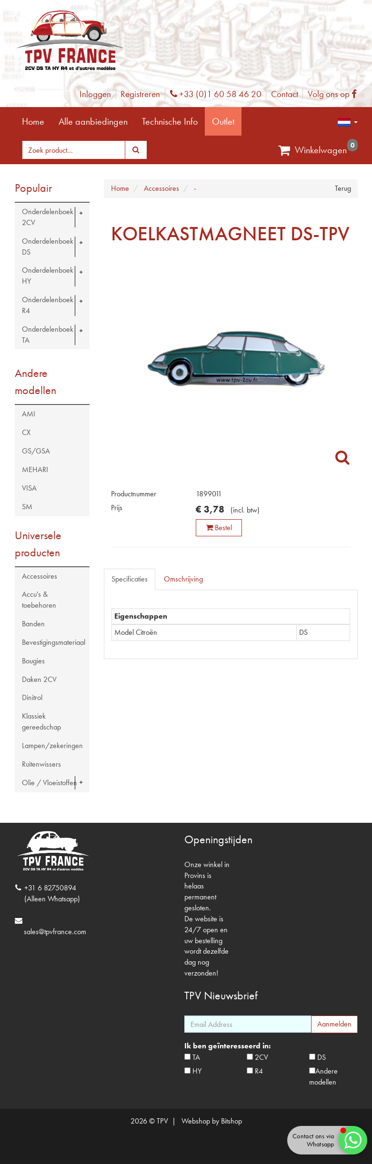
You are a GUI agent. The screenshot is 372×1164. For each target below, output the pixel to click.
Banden (33, 624)
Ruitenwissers (41, 764)
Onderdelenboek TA (47, 334)
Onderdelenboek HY (47, 275)
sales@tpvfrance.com (55, 932)
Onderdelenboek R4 (47, 305)
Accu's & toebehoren (39, 599)
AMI (28, 414)
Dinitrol (32, 697)
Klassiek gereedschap (41, 721)
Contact (284, 94)
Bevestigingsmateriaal (53, 642)
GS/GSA (36, 451)
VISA (29, 488)
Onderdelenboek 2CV (47, 217)
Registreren (140, 94)
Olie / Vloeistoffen (49, 783)
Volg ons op (335, 94)
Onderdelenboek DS (47, 246)
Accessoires (39, 576)
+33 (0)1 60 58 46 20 (215, 94)
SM (27, 507)
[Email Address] (248, 1024)
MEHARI (35, 469)
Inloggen (95, 94)
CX (26, 432)
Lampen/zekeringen (52, 745)
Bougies (33, 661)
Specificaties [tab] (129, 579)
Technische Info (170, 121)
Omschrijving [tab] (183, 579)
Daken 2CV (39, 679)
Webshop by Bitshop (211, 1121)
